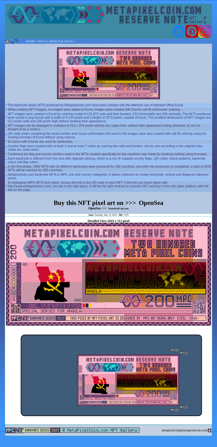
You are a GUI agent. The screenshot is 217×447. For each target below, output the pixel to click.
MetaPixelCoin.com (118, 208)
